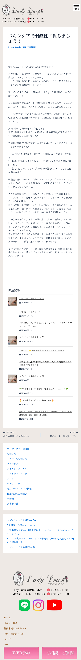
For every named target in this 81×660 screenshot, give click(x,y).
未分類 (10, 498)
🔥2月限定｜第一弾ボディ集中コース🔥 (36, 400)
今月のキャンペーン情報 (19, 488)
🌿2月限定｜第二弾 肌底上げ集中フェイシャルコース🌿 (43, 389)
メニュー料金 (10, 623)
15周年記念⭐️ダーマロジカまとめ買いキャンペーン (41, 350)
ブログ (10, 478)
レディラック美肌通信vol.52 (31, 376)
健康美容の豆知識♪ (17, 493)
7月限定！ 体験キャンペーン (31, 311)
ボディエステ (13, 483)
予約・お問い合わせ (14, 634)
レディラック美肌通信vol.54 (31, 298)
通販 (6, 644)
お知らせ (11, 453)
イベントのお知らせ (17, 458)
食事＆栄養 (12, 503)
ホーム (7, 617)
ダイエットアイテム (17, 468)
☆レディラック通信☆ (18, 448)
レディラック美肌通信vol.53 (31, 337)
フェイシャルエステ (17, 473)
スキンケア (12, 463)
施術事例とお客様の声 (15, 628)
